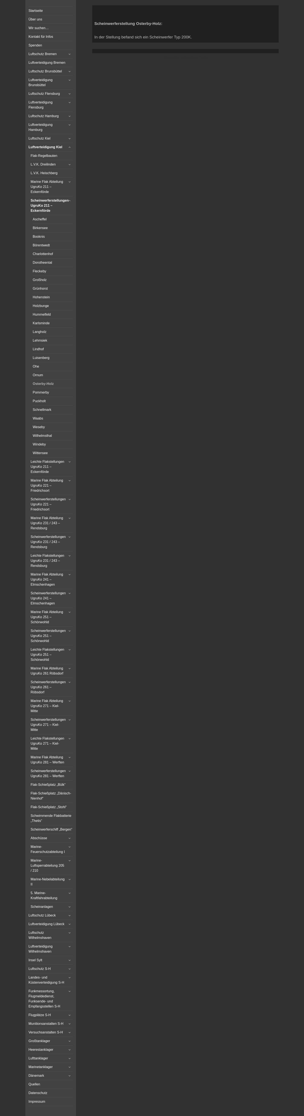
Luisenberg (41, 358)
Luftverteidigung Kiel (45, 147)
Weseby (39, 427)
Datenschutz (37, 1093)
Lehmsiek (40, 340)
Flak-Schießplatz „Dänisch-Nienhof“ (51, 796)
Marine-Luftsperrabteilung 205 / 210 (47, 865)
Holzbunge (41, 306)
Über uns (35, 19)
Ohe (36, 366)
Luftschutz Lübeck (42, 915)
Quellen (34, 1084)
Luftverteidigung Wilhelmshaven (40, 949)
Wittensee (40, 453)
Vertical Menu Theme (194, 57)
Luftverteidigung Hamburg (40, 127)
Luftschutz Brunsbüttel (45, 71)
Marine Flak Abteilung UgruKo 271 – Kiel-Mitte (47, 706)
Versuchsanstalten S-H (45, 1032)
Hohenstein (41, 297)
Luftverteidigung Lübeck (46, 924)
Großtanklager (39, 1041)
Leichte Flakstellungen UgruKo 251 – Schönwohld (47, 654)
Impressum (36, 1101)
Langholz (39, 332)
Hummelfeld (42, 314)
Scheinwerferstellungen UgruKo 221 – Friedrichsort (48, 504)
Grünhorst (40, 288)
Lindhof (38, 349)
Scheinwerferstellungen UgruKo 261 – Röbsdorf (48, 687)
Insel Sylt (35, 960)
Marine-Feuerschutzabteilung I (48, 849)
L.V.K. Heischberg (44, 173)
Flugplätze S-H (39, 1015)
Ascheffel (40, 219)
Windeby (39, 444)
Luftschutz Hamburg (43, 116)
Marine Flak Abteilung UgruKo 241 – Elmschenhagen (47, 579)
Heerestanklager (40, 1049)
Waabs (38, 418)
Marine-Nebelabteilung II (48, 881)
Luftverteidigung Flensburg (40, 104)
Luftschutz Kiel (39, 138)
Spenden (35, 45)
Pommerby (41, 392)
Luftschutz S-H (39, 969)
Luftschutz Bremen (42, 54)
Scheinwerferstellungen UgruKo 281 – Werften (48, 773)
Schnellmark (42, 409)
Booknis (39, 236)
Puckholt (39, 401)
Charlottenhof (43, 254)
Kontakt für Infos (40, 36)
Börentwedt (41, 245)
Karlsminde (41, 323)
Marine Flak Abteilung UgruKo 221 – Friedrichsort (47, 485)
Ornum (38, 375)
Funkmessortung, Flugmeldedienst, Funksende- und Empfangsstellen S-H (44, 998)
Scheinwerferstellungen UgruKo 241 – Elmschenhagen (48, 598)
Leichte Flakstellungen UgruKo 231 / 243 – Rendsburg (47, 561)
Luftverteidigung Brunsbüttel (40, 82)
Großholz (40, 280)
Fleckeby (39, 271)
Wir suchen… (38, 28)
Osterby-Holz (43, 384)
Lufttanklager (38, 1058)
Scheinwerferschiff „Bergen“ (51, 829)
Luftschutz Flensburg (44, 93)
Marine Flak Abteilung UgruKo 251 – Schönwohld (47, 617)
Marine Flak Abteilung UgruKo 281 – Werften (47, 759)
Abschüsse (39, 838)
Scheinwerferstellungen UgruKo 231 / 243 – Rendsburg (48, 542)
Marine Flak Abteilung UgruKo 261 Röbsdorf (47, 671)
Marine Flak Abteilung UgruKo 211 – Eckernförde (47, 187)
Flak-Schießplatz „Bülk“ (48, 784)
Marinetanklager (40, 1067)
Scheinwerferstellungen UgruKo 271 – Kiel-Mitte (48, 725)
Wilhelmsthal (42, 435)
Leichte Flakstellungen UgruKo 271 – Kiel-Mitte (47, 743)
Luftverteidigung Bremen (46, 62)
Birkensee (40, 228)
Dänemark (36, 1075)
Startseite (35, 10)
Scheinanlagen (42, 906)
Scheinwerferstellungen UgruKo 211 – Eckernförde (50, 205)
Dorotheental (42, 262)
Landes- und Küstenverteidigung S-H (46, 980)
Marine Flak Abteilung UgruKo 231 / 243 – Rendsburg (47, 523)
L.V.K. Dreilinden (43, 164)
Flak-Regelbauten (44, 155)
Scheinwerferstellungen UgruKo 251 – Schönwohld (48, 636)
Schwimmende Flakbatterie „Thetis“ (51, 818)
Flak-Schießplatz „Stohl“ (49, 807)
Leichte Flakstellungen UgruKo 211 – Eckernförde (47, 467)
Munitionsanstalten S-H (45, 1023)
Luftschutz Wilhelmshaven (39, 935)
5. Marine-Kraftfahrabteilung (44, 895)
